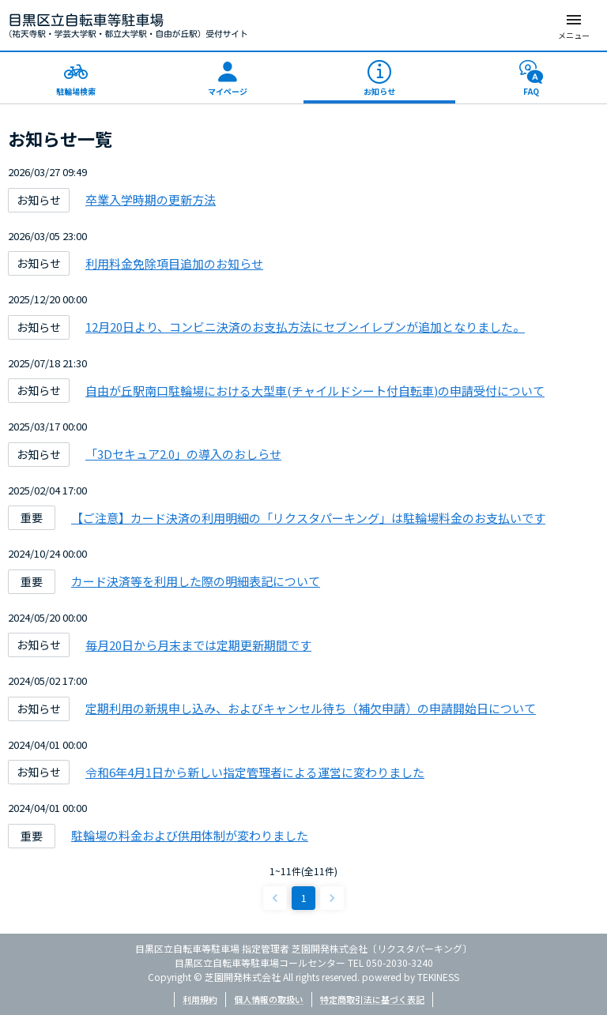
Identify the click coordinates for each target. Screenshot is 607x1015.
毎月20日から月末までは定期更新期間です (198, 645)
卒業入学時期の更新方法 (150, 199)
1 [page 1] (304, 897)
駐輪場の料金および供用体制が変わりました (189, 835)
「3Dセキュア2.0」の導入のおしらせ (183, 453)
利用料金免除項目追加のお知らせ (174, 263)
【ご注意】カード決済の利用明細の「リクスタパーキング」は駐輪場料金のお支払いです (308, 517)
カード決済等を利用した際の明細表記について (195, 581)
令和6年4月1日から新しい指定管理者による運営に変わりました (254, 772)
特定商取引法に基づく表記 (372, 999)
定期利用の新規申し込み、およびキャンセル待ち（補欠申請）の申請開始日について (310, 708)
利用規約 (200, 999)
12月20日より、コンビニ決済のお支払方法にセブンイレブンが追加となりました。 (305, 326)
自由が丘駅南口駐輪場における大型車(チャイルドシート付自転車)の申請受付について (315, 390)
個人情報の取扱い (269, 999)
